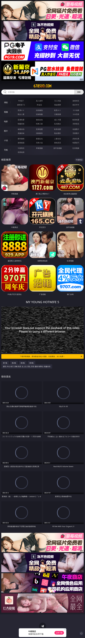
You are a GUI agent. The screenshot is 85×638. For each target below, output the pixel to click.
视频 (6, 112)
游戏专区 (76, 101)
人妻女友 (57, 139)
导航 (6, 150)
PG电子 (21, 101)
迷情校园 (21, 143)
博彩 (6, 102)
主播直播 (57, 114)
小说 (6, 140)
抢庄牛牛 (76, 105)
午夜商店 (21, 148)
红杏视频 (76, 148)
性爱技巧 (76, 143)
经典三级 (39, 124)
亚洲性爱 (21, 120)
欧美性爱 (76, 120)
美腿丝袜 (21, 133)
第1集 (5, 363)
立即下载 (59, 633)
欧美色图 (57, 129)
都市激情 (21, 139)
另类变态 (76, 124)
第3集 (23, 363)
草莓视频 (39, 148)
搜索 (79, 92)
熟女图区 (57, 133)
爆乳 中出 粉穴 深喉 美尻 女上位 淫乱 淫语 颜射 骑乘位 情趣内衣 (27, 366)
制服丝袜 (21, 124)
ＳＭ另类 (76, 114)
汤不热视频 (57, 148)
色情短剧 (21, 152)
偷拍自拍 (39, 120)
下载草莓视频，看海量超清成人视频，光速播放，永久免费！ (51, 356)
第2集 (14, 363)
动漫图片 (76, 129)
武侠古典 (76, 139)
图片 (6, 131)
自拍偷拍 (39, 110)
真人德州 (39, 101)
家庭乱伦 (39, 139)
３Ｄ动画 (76, 110)
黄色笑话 (57, 143)
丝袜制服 (39, 114)
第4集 (31, 363)
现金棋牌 (57, 105)
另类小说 (39, 143)
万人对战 (57, 101)
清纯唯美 (39, 133)
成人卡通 (57, 120)
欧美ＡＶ (57, 110)
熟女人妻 (21, 114)
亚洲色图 (39, 129)
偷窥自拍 (21, 129)
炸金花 (39, 105)
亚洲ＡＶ (21, 110)
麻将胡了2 (21, 105)
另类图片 (76, 133)
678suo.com (42, 86)
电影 (6, 121)
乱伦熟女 (57, 124)
